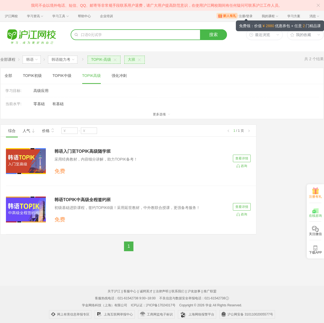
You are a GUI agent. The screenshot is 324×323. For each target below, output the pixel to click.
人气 (29, 131)
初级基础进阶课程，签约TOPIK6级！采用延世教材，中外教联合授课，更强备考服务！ (127, 207)
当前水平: (13, 104)
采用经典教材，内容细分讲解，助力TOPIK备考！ (95, 159)
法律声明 (162, 291)
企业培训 (106, 16)
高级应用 (41, 90)
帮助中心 (84, 16)
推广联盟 (210, 291)
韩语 (30, 59)
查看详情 (241, 158)
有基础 (58, 104)
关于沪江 (114, 291)
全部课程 (7, 59)
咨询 (244, 166)
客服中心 (129, 291)
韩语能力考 (60, 59)
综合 (12, 131)
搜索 (213, 34)
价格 (48, 130)
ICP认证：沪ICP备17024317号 (153, 305)
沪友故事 (194, 291)
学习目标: (13, 90)
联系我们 (177, 291)
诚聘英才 (146, 291)
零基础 (39, 104)
